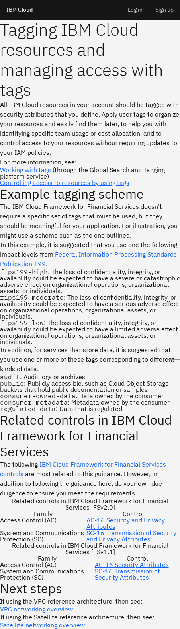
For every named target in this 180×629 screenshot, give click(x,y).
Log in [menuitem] (135, 9)
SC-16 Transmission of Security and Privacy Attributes (131, 536)
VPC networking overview (36, 609)
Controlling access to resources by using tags (64, 183)
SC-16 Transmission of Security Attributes (127, 574)
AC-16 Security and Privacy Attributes (125, 523)
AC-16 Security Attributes (132, 565)
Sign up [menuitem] (164, 9)
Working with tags (25, 170)
